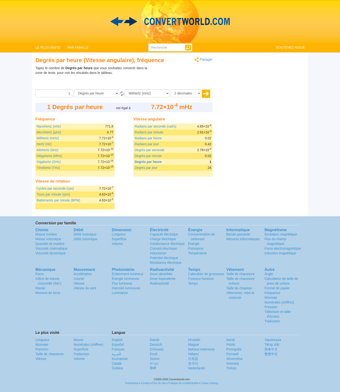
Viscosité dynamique (50, 253)
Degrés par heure (148, 162)
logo (170, 21)
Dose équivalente (162, 279)
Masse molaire (46, 234)
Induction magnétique (280, 253)
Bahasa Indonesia (201, 349)
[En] (147, 93)
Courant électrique (163, 248)
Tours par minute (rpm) (53, 194)
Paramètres (132, 383)
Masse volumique (48, 239)
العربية (116, 354)
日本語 (193, 359)
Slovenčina (234, 359)
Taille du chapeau (239, 288)
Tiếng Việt (271, 344)
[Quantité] (54, 93)
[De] (96, 93)
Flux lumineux (122, 283)
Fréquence (272, 293)
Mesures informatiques (243, 239)
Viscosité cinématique (51, 248)
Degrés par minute (148, 156)
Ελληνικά (156, 349)
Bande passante (238, 234)
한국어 (193, 363)
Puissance (196, 248)
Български (120, 359)
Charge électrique (163, 239)
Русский (232, 354)
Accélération (83, 274)
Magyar (193, 344)
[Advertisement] (182, 77)
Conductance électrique (167, 244)
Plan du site (159, 383)
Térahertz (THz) (48, 168)
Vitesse (79, 283)
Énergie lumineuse (125, 279)
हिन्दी (153, 368)
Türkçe (231, 368)
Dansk (154, 340)
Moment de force (47, 293)
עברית (154, 363)
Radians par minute (149, 132)
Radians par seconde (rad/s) (155, 126)
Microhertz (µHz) (49, 132)
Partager (203, 59)
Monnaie (270, 297)
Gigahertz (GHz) (49, 162)
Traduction (272, 321)
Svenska (232, 363)
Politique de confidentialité (183, 383)
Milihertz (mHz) (48, 138)
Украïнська (272, 340)
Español (118, 344)
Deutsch (156, 344)
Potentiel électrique (164, 258)
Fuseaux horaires (201, 279)
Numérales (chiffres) (279, 302)
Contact (145, 383)
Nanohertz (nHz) (49, 126)
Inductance (158, 253)
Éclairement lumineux (127, 274)
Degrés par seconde (149, 150)
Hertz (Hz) (44, 144)
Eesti (153, 354)
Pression (270, 307)
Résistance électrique (166, 262)
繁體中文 (271, 354)
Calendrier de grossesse (206, 274)
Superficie (119, 239)
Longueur (119, 234)
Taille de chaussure (240, 274)
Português (233, 349)
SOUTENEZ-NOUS (290, 47)
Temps (193, 283)
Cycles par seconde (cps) (55, 188)
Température (197, 253)
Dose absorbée (161, 274)
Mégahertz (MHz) (49, 156)
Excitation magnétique (280, 234)
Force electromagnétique (282, 248)
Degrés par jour (146, 168)
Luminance (120, 293)
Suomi (154, 359)
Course (79, 279)
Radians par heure (148, 138)
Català (116, 363)
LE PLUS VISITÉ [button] (47, 47)
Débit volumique (85, 239)
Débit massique (85, 234)
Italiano (193, 354)
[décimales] (185, 93)
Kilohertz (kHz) (47, 150)
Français (118, 349)
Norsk (230, 340)
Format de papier (277, 288)
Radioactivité (159, 283)
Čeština (117, 368)
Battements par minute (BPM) (58, 200)
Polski (230, 344)
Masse (40, 288)
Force (39, 274)
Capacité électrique (164, 234)
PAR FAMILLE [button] (78, 47)
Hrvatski (194, 340)
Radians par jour (147, 144)
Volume (117, 244)
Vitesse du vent (85, 288)
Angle (268, 274)
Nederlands (196, 368)
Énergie (194, 244)
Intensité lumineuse (126, 288)
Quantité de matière (49, 244)
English (117, 340)
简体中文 (271, 349)
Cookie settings (209, 383)
